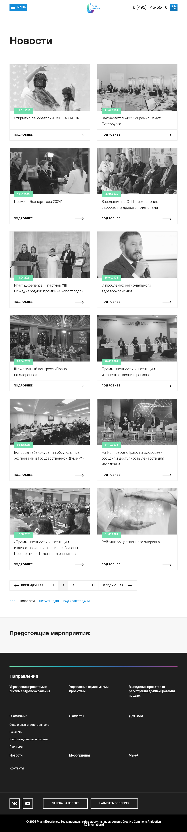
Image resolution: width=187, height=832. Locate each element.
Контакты (16, 768)
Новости (15, 755)
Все (12, 601)
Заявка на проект (65, 803)
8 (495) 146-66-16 (150, 7)
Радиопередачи (76, 601)
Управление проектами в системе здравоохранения (29, 689)
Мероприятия (79, 755)
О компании (18, 716)
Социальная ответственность (29, 724)
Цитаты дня (49, 601)
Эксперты (76, 716)
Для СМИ (136, 716)
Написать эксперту (114, 803)
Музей (133, 755)
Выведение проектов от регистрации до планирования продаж (152, 691)
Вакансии (15, 732)
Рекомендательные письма (28, 739)
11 (93, 585)
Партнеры (16, 746)
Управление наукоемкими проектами (88, 689)
